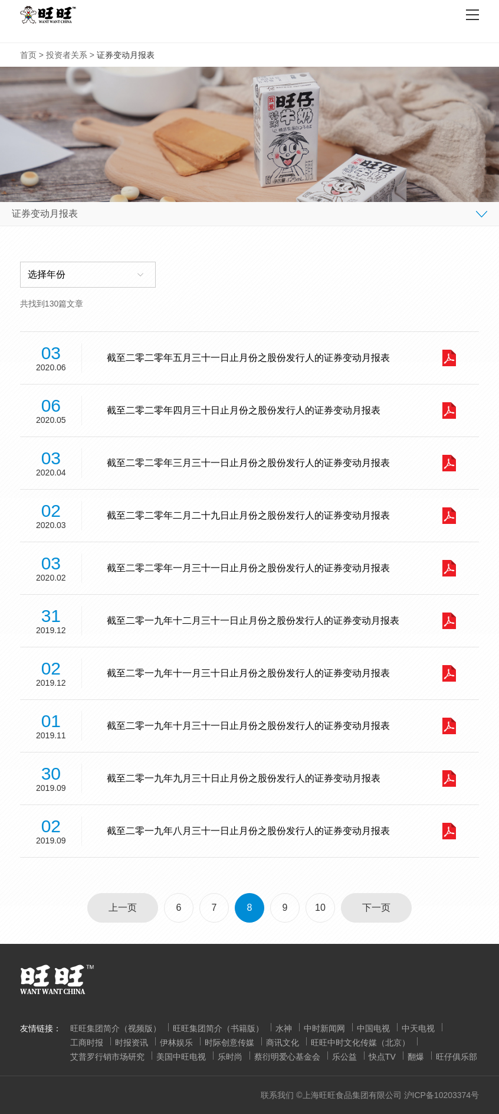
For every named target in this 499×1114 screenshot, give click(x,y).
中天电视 (418, 1028)
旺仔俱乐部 (456, 1056)
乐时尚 (230, 1056)
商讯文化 (282, 1042)
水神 (283, 1028)
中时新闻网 (324, 1028)
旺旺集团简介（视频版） (115, 1028)
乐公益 (344, 1056)
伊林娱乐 (176, 1042)
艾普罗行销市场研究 (107, 1056)
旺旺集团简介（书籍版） (218, 1028)
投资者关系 (66, 55)
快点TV (382, 1056)
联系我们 (277, 1095)
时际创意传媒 (229, 1042)
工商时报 (86, 1042)
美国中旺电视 (181, 1056)
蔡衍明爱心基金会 (287, 1056)
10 (320, 908)
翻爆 (416, 1056)
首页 (28, 55)
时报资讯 (131, 1042)
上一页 (123, 908)
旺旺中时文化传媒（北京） (360, 1042)
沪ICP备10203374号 (442, 1095)
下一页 (376, 908)
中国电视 (373, 1028)
